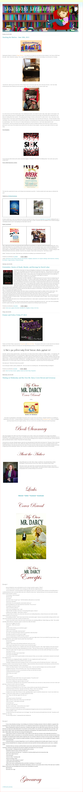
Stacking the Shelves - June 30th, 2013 (16, 37)
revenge (32, 307)
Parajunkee (22, 343)
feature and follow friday (25, 370)
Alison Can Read (30, 343)
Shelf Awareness (51, 258)
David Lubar (8, 307)
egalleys (18, 370)
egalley (12, 307)
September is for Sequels (45, 219)
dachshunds (8, 258)
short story (36, 307)
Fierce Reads (14, 258)
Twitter (26, 495)
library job (19, 258)
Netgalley (30, 258)
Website (20, 495)
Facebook (33, 495)
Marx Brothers (25, 258)
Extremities (17, 307)
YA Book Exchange (12, 196)
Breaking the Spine (47, 419)
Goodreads (40, 495)
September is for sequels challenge (40, 258)
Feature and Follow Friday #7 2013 (15, 315)
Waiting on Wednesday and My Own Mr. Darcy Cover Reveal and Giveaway (29, 378)
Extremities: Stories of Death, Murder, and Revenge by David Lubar (26, 267)
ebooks (14, 370)
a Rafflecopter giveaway (7, 786)
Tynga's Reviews (20, 55)
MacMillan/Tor (22, 307)
